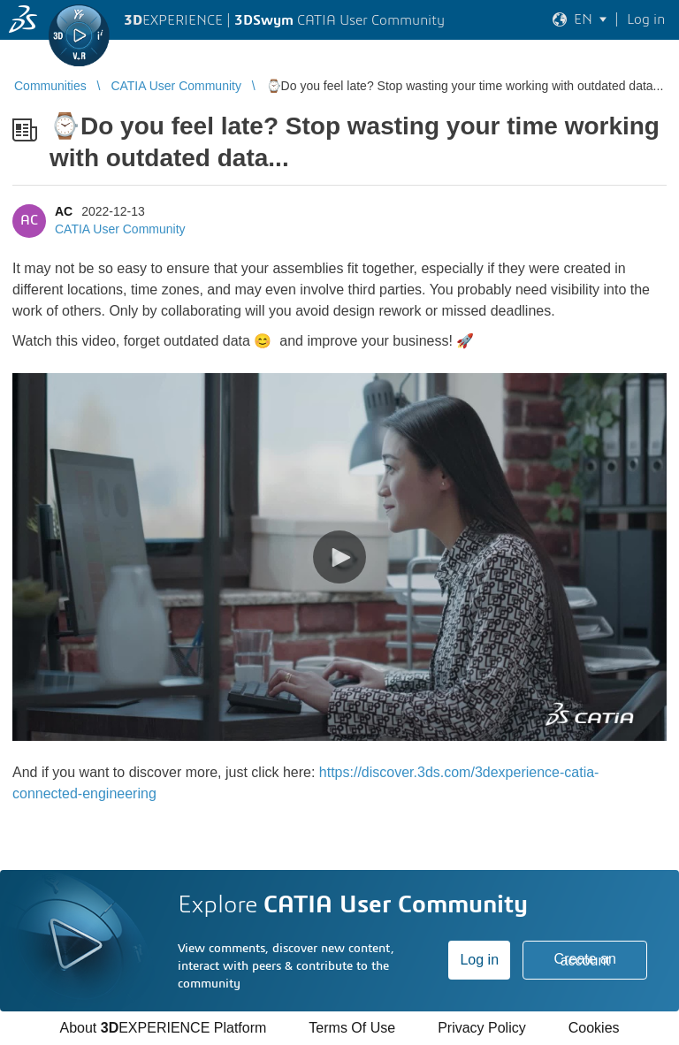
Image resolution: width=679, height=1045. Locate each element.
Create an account (585, 959)
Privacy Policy (482, 1027)
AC (63, 211)
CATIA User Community (120, 229)
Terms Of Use (352, 1027)
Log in (479, 959)
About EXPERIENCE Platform (162, 1027)
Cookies (594, 1027)
